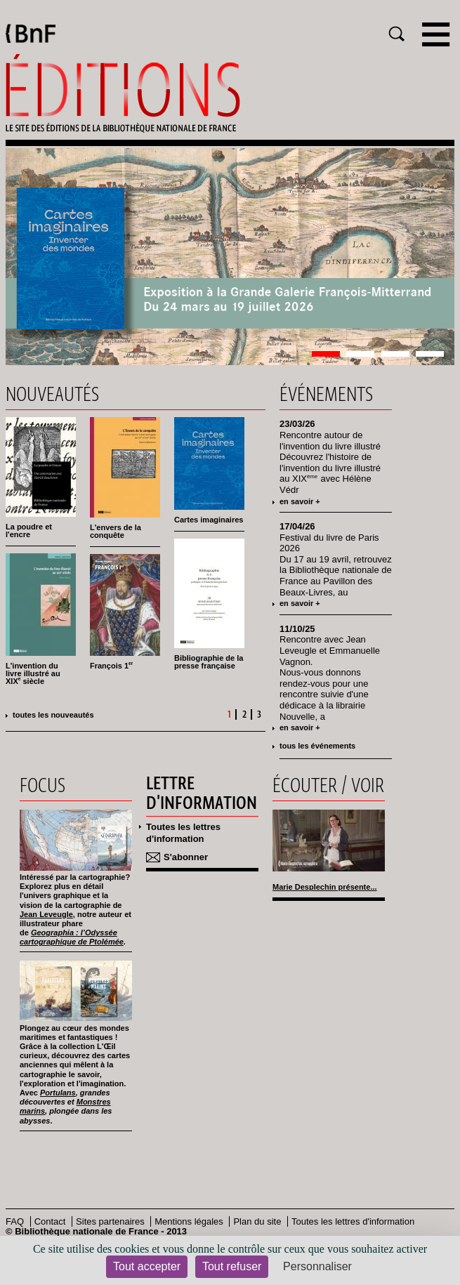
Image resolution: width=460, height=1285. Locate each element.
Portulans (58, 1092)
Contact (50, 1221)
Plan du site (257, 1221)
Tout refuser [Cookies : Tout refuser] (231, 1266)
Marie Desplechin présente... (324, 887)
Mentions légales (189, 1221)
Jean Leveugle (46, 914)
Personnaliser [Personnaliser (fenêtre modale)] (317, 1266)
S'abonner (186, 857)
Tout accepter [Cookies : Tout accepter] (146, 1266)
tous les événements (317, 746)
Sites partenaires (110, 1221)
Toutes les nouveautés (53, 715)
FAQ (15, 1221)
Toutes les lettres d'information (183, 833)
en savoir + (300, 501)
